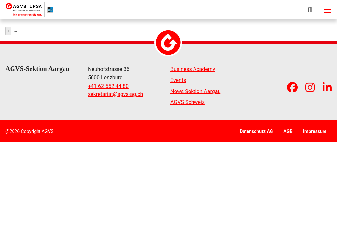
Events (178, 79)
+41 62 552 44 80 (108, 84)
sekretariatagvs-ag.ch (115, 93)
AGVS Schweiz (187, 101)
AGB (288, 129)
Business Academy (192, 68)
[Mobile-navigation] (328, 9)
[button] (310, 9)
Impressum (314, 129)
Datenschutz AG (256, 129)
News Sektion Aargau (195, 90)
